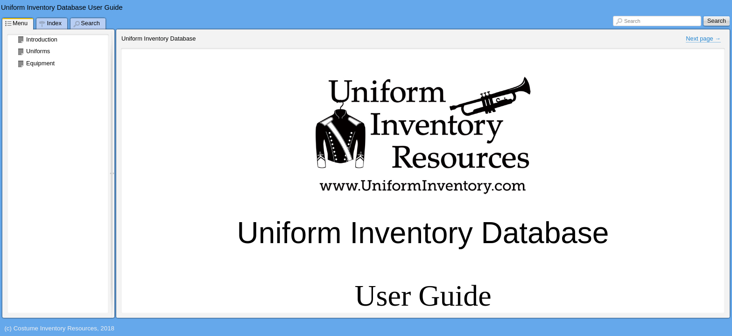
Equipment (40, 63)
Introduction (41, 39)
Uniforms (38, 51)
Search (632, 21)
